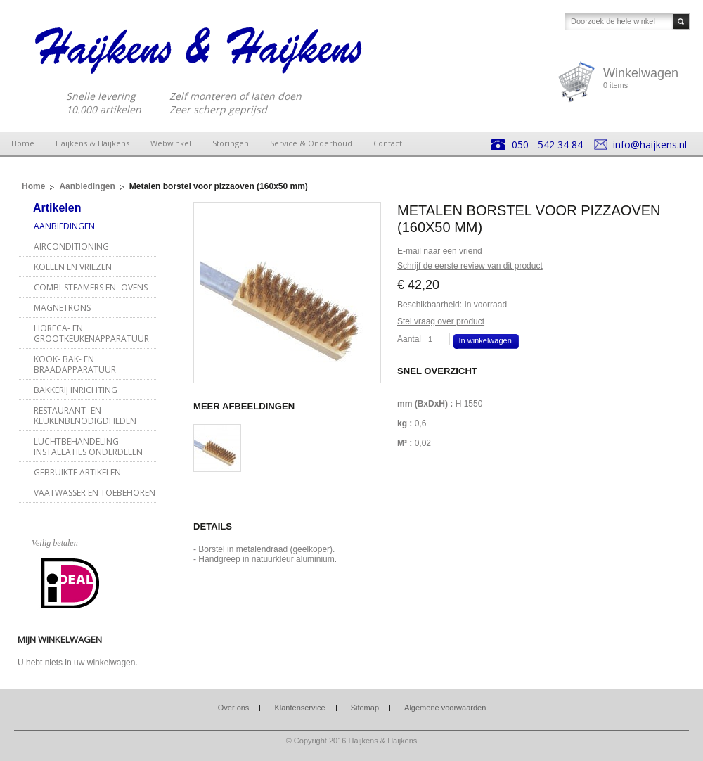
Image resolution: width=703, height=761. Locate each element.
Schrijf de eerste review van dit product (470, 266)
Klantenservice (299, 707)
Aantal (409, 339)
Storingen (230, 143)
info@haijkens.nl (650, 144)
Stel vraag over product (440, 321)
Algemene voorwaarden (445, 707)
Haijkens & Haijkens (92, 143)
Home (22, 143)
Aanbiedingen (87, 186)
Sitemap (365, 707)
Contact (387, 143)
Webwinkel (170, 143)
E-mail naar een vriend (439, 251)
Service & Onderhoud (311, 143)
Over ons (234, 707)
